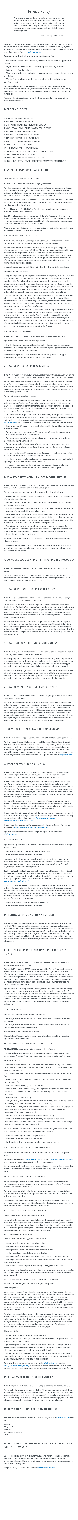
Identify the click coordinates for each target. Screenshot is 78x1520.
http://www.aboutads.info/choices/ (16, 881)
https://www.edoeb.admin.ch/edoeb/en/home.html (32, 827)
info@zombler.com (34, 52)
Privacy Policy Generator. (46, 1468)
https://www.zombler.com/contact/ (60, 1159)
